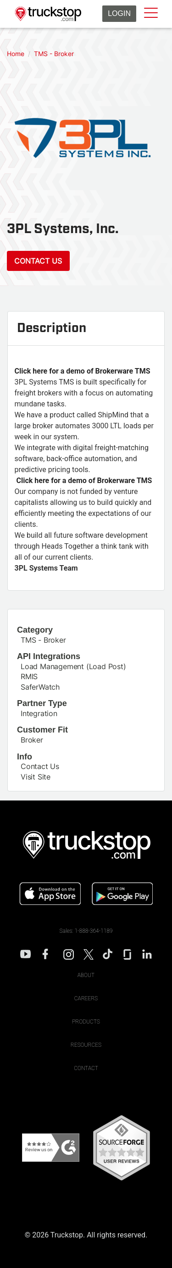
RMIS (29, 676)
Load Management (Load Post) (73, 666)
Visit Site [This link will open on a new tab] (35, 776)
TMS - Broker (43, 639)
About (86, 975)
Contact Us (38, 260)
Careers (86, 998)
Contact (86, 1068)
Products (86, 1022)
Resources (86, 1045)
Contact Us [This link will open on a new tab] (40, 766)
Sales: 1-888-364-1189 (86, 931)
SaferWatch (40, 686)
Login (119, 13)
